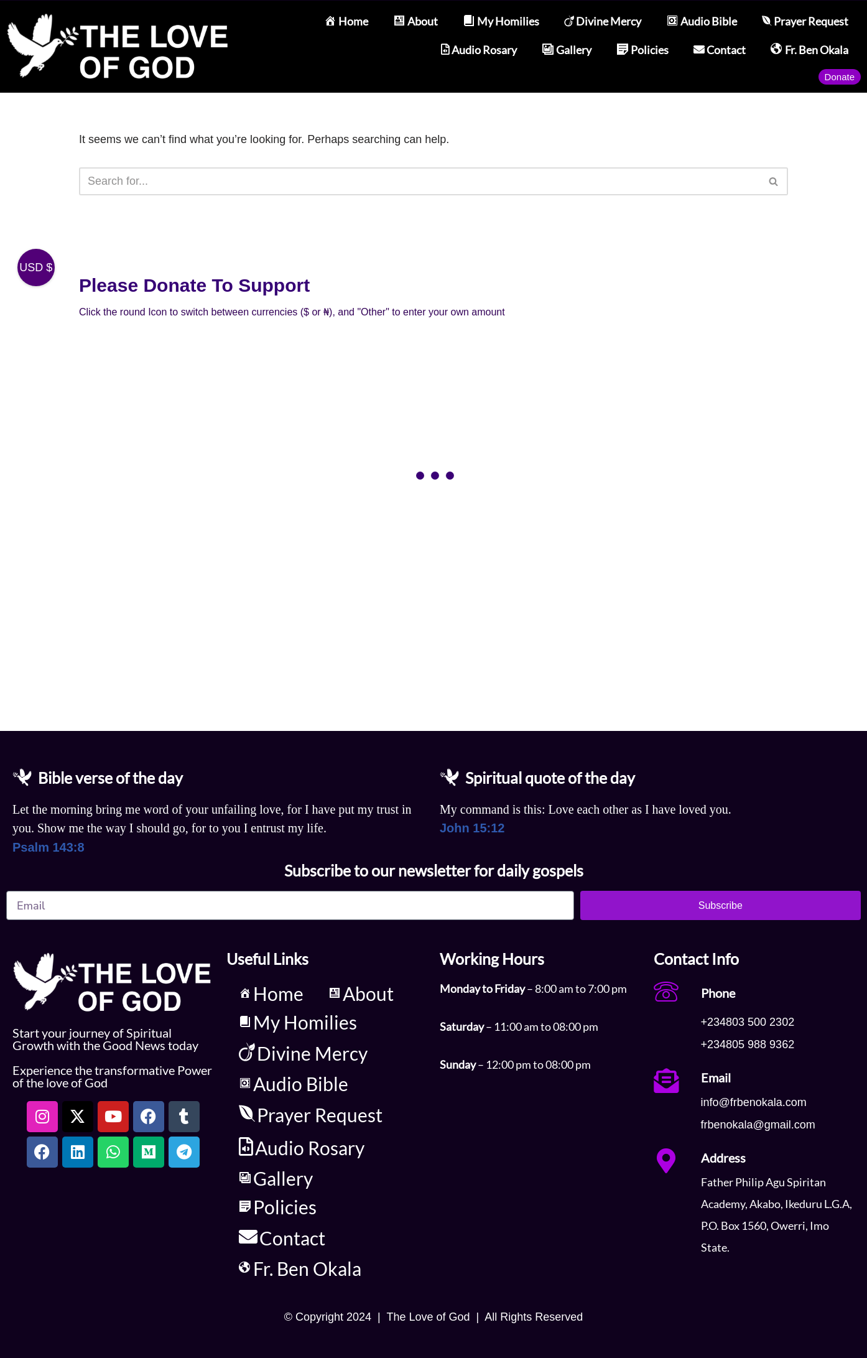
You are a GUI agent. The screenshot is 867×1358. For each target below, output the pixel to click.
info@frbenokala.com (754, 1102)
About (415, 21)
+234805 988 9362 (748, 1044)
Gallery (566, 50)
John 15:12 (472, 828)
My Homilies (501, 21)
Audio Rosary (479, 50)
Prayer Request (805, 21)
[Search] (419, 181)
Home (346, 21)
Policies (642, 50)
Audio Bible (701, 21)
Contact (719, 50)
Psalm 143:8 (48, 847)
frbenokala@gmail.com (758, 1124)
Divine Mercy (602, 21)
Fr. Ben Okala (809, 50)
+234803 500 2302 (748, 1022)
